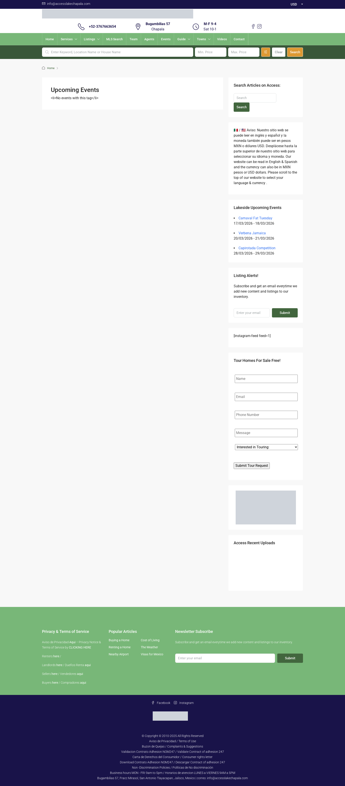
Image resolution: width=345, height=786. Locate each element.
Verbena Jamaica (252, 233)
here (56, 656)
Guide (181, 39)
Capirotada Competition (257, 248)
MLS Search (114, 39)
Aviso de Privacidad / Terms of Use (172, 741)
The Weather (149, 647)
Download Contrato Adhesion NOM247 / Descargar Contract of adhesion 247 (172, 762)
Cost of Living (150, 640)
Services (67, 39)
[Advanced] (265, 52)
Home (50, 39)
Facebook (160, 703)
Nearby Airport (119, 654)
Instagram (184, 703)
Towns (201, 39)
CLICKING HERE (80, 647)
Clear (279, 52)
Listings (89, 39)
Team (134, 39)
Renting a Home (119, 647)
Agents (149, 39)
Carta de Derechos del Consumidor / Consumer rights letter (172, 757)
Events (166, 39)
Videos (222, 39)
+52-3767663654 (102, 26)
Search (295, 52)
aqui (88, 665)
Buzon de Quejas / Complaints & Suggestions (172, 746)
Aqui (72, 642)
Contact (239, 39)
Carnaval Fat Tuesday (255, 218)
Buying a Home (119, 640)
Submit (285, 313)
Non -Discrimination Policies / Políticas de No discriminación (172, 767)
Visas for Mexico (152, 654)
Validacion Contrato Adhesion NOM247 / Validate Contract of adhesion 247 (172, 751)
